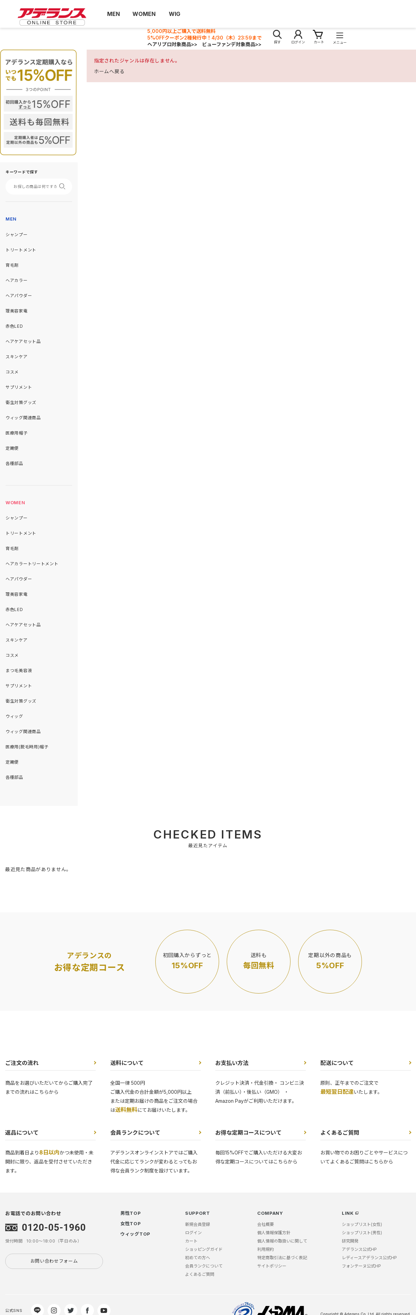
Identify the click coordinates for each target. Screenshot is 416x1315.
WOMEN (15, 502)
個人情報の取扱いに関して (282, 1241)
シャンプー (17, 234)
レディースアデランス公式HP (369, 1257)
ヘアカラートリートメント (32, 563)
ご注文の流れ (21, 1062)
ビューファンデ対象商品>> (231, 44)
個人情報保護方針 (274, 1232)
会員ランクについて (135, 1132)
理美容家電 (17, 310)
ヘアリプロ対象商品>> (172, 44)
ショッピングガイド (204, 1249)
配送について (337, 1062)
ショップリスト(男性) (362, 1232)
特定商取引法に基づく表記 (282, 1257)
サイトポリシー (271, 1266)
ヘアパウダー (19, 295)
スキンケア (17, 356)
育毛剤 (12, 265)
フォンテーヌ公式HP (361, 1266)
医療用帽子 (17, 433)
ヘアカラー (17, 280)
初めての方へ (197, 1257)
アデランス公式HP (359, 1249)
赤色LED (14, 326)
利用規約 (265, 1249)
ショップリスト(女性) (362, 1224)
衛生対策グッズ (21, 402)
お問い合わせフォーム (54, 1261)
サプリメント (19, 387)
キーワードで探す (22, 172)
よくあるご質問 (339, 1132)
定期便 (12, 448)
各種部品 (14, 463)
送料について (127, 1062)
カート (191, 1241)
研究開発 (350, 1241)
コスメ (12, 372)
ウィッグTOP (135, 1234)
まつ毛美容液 (19, 670)
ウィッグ (14, 716)
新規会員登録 (197, 1224)
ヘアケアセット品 (23, 341)
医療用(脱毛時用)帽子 (27, 746)
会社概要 (265, 1224)
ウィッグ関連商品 (23, 417)
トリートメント (21, 249)
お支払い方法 (232, 1062)
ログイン (193, 1232)
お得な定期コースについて (248, 1132)
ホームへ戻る (109, 71)
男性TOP (130, 1213)
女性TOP (130, 1223)
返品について (21, 1132)
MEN (11, 219)
